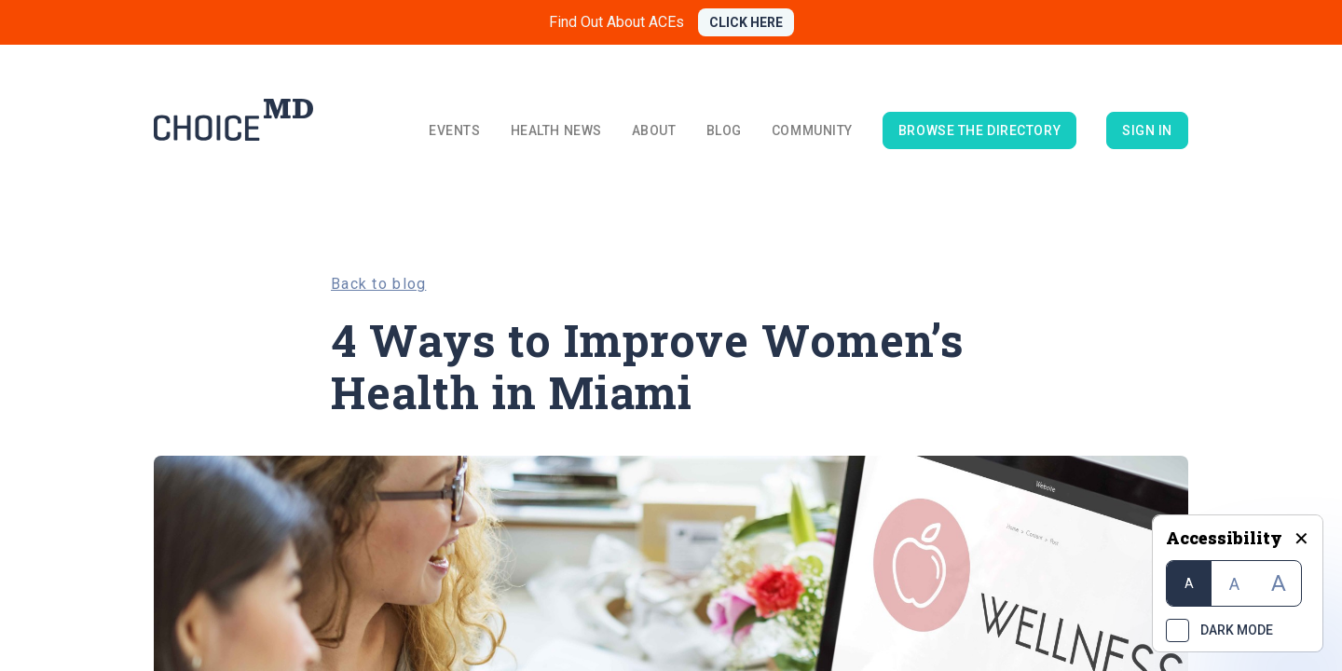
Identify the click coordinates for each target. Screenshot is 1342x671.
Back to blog (378, 284)
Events (454, 130)
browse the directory (979, 130)
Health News (556, 130)
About (654, 130)
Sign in (1147, 130)
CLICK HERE (746, 22)
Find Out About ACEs (616, 22)
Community (812, 130)
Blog (724, 130)
